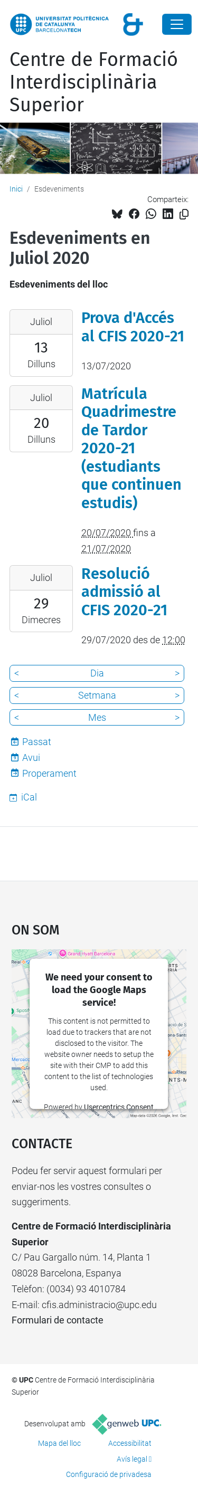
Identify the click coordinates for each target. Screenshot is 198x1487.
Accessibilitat (130, 1443)
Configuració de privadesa (109, 1474)
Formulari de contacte (57, 1320)
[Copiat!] (184, 214)
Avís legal (132, 1459)
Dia (97, 673)
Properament (49, 773)
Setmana (97, 695)
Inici (16, 189)
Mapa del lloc (59, 1443)
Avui (31, 757)
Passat (36, 741)
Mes (97, 717)
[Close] (177, 24)
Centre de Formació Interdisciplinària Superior (94, 82)
